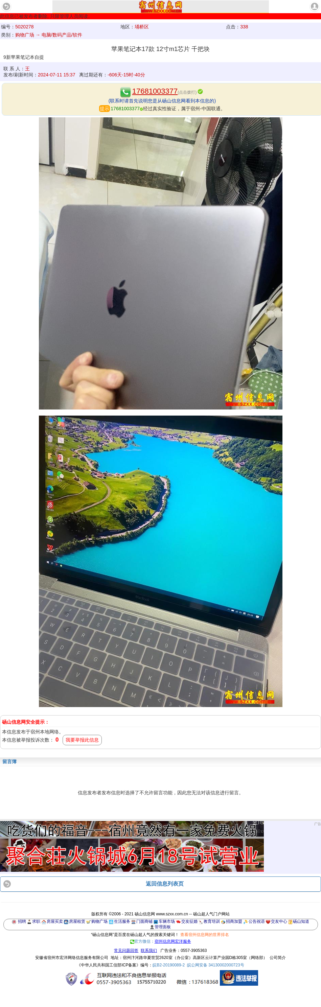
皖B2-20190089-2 (169, 965)
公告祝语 (257, 921)
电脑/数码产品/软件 (62, 35)
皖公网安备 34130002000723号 (215, 965)
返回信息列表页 (165, 884)
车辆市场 (167, 921)
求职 (36, 921)
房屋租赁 (77, 921)
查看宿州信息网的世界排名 (204, 934)
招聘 (22, 921)
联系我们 (149, 950)
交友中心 (279, 921)
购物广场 (99, 921)
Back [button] (6, 6)
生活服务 (122, 921)
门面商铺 (144, 921)
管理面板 (163, 926)
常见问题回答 (126, 950)
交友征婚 (189, 921)
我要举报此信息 (82, 740)
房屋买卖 (55, 921)
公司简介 (278, 957)
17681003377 (155, 91)
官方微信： (160, 941)
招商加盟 (234, 921)
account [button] (314, 6)
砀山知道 (301, 921)
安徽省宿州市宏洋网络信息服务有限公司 (71, 957)
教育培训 (212, 921)
